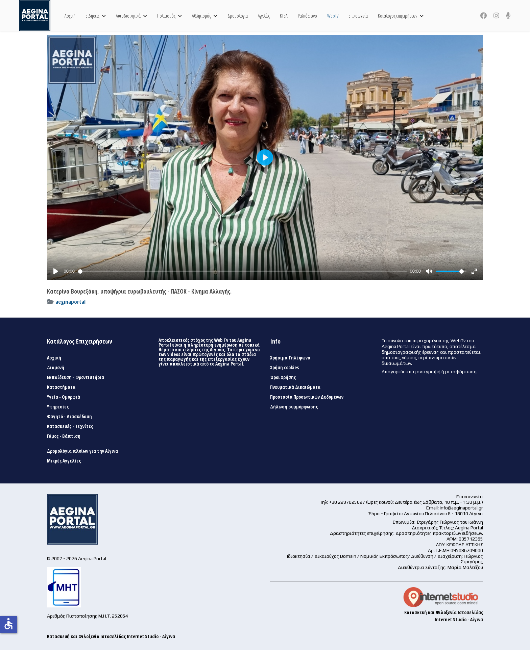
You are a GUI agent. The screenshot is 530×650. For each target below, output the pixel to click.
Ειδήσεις (92, 15)
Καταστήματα (61, 387)
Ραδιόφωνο (307, 15)
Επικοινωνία (358, 15)
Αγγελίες (264, 15)
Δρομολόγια (237, 15)
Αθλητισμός (201, 15)
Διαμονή (55, 367)
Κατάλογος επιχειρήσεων (397, 15)
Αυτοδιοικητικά (128, 15)
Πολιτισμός (166, 15)
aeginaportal (70, 301)
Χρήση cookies (284, 367)
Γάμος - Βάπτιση (63, 436)
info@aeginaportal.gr (461, 507)
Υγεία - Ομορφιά (63, 397)
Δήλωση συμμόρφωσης (294, 406)
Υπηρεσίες (58, 406)
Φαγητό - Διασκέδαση (69, 416)
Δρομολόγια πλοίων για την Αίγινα (82, 451)
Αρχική (70, 15)
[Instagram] (496, 15)
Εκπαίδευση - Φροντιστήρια (75, 377)
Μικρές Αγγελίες (64, 460)
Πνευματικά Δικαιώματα (295, 387)
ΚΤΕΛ (284, 15)
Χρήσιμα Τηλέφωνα (290, 357)
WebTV (332, 15)
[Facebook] (483, 15)
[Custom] (508, 15)
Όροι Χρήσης (283, 377)
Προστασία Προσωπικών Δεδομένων (306, 397)
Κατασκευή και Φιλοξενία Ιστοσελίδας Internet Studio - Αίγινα (111, 636)
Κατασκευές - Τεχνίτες (70, 426)
